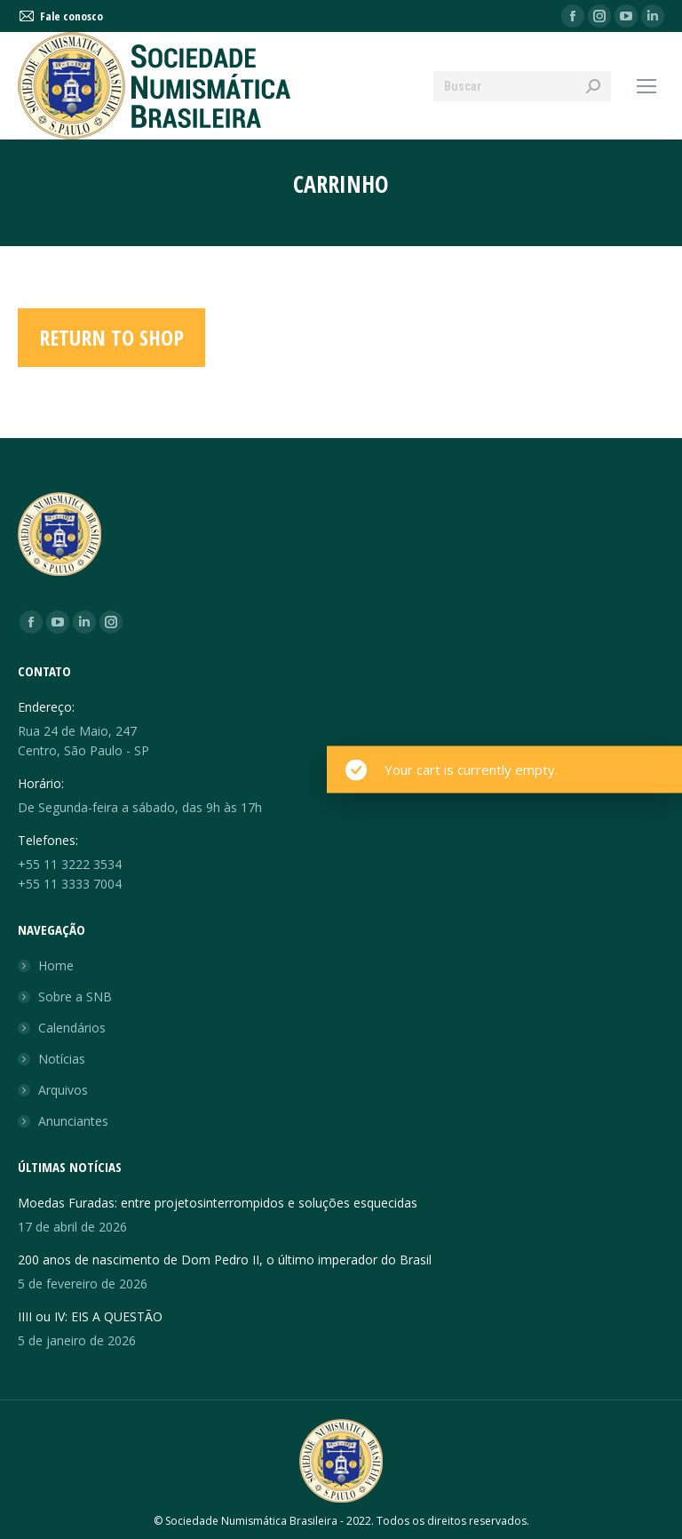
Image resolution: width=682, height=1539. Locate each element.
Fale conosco (60, 16)
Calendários (72, 1027)
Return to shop (111, 337)
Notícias (61, 1058)
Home (56, 965)
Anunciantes (73, 1120)
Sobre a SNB (75, 996)
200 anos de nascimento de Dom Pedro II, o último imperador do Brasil (225, 1259)
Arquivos (63, 1089)
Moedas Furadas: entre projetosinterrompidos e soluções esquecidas (217, 1202)
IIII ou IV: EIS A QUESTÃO (90, 1316)
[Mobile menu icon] (646, 86)
